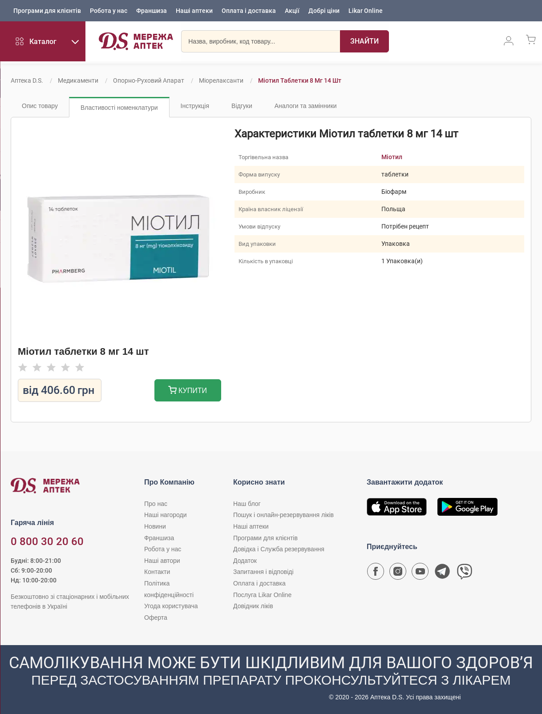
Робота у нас (108, 11)
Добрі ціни (324, 11)
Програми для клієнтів (47, 11)
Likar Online (365, 11)
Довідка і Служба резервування (278, 549)
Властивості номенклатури (119, 107)
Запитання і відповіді (263, 571)
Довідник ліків (253, 606)
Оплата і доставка (249, 11)
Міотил (391, 156)
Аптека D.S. (27, 80)
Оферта (155, 617)
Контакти (157, 571)
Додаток (245, 560)
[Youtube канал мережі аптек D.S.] (420, 573)
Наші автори (162, 560)
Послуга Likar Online (262, 594)
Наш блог (247, 503)
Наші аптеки (194, 11)
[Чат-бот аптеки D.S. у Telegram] (442, 573)
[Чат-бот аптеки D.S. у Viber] (464, 573)
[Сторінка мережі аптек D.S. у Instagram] (398, 573)
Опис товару (40, 105)
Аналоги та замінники (306, 105)
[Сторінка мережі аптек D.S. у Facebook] (375, 573)
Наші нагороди (165, 514)
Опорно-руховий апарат (148, 80)
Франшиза (151, 11)
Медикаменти (78, 80)
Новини (155, 526)
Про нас (155, 503)
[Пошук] (358, 42)
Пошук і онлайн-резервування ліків (283, 514)
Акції (292, 11)
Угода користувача (171, 606)
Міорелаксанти (221, 80)
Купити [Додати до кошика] (187, 391)
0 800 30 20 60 (47, 541)
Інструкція (195, 105)
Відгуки (241, 105)
